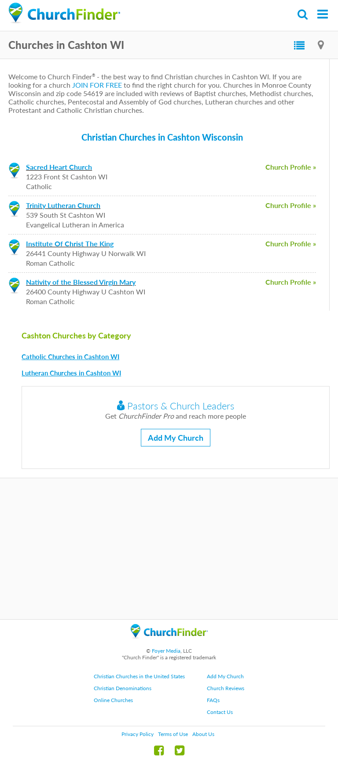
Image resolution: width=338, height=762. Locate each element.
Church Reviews (225, 688)
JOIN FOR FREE (97, 85)
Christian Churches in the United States (139, 676)
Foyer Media (166, 650)
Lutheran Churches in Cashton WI (71, 373)
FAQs (213, 700)
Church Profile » (290, 167)
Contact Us (220, 712)
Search (303, 14)
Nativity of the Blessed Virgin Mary (81, 282)
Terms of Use (173, 734)
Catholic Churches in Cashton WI (70, 357)
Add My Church (175, 437)
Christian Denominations (122, 688)
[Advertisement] (169, 548)
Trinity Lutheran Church (63, 205)
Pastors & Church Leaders (175, 406)
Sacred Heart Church (59, 167)
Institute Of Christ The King (70, 243)
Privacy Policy (137, 734)
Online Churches (113, 700)
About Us (203, 734)
